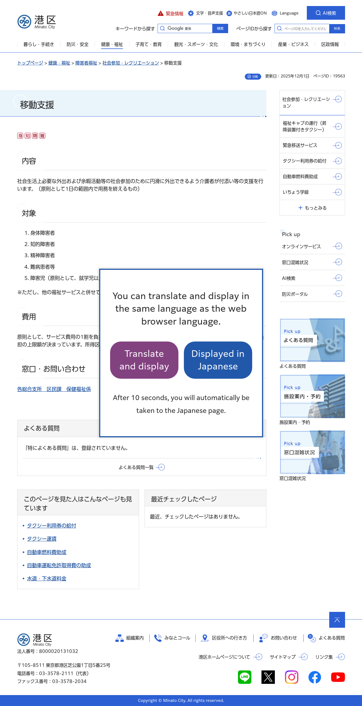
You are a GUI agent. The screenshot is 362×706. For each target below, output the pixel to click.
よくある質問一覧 (136, 467)
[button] (170, 13)
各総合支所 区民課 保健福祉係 (54, 389)
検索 (337, 28)
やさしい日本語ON (250, 13)
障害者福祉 (86, 63)
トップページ (30, 63)
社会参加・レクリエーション (130, 63)
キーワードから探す (162, 28)
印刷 (255, 76)
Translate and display (144, 360)
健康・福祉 (59, 63)
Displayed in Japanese (218, 360)
